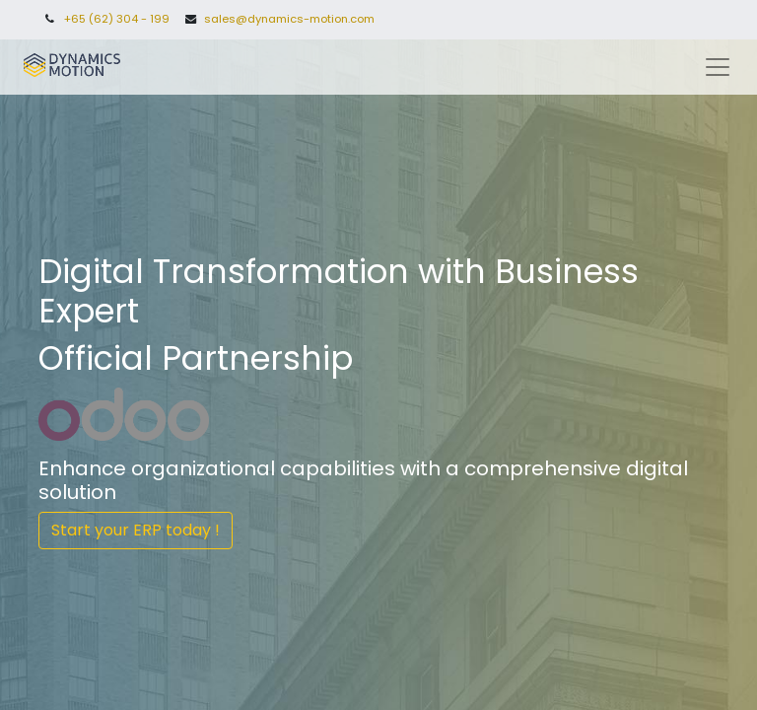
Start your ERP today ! (135, 530)
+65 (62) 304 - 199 (117, 19)
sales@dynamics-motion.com (289, 19)
